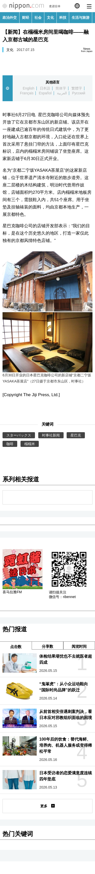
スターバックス (18, 435)
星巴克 (75, 435)
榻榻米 (29, 444)
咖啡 (9, 444)
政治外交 (10, 17)
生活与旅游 (80, 17)
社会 (38, 17)
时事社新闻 (51, 435)
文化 (50, 17)
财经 (25, 17)
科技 (62, 17)
